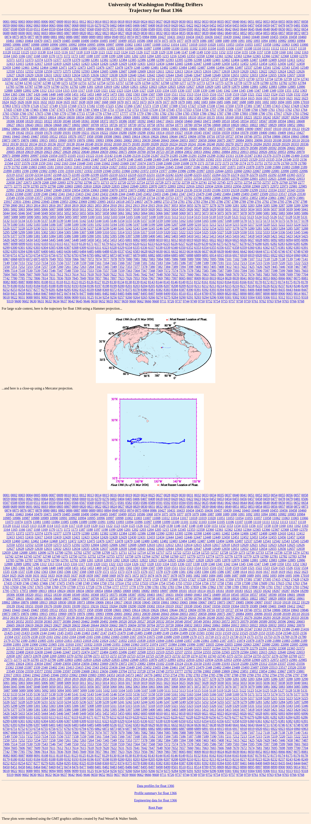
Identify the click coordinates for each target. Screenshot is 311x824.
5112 (175, 217)
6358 (235, 247)
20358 (38, 148)
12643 (160, 75)
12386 (141, 60)
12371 (10, 60)
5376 (6, 236)
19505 (44, 136)
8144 (159, 282)
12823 (153, 87)
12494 (220, 67)
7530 (29, 270)
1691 (258, 102)
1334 (165, 90)
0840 (213, 33)
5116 (205, 217)
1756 (205, 110)
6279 (250, 244)
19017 (118, 129)
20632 (76, 152)
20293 (267, 144)
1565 (60, 98)
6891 (205, 255)
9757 (232, 301)
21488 (148, 159)
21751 (259, 163)
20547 (188, 148)
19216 (94, 132)
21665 (115, 163)
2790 (250, 201)
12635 (85, 75)
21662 (106, 163)
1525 (281, 94)
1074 (157, 41)
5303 (52, 232)
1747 (52, 110)
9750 (201, 301)
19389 (253, 132)
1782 (163, 113)
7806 (37, 278)
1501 (121, 94)
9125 (90, 297)
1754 (162, 110)
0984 (145, 37)
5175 (281, 221)
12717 (160, 79)
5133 (14, 221)
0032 (197, 21)
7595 (251, 270)
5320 (166, 232)
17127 (44, 106)
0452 (212, 25)
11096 (138, 48)
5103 (114, 217)
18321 (38, 121)
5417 (243, 236)
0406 (136, 25)
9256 (113, 297)
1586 (220, 98)
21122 (90, 155)
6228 (189, 244)
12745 (28, 83)
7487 (304, 267)
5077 (236, 213)
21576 (26, 163)
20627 (57, 152)
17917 (278, 113)
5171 (251, 221)
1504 (144, 94)
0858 (289, 33)
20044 (174, 140)
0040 (235, 21)
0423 (197, 25)
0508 (14, 29)
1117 (72, 52)
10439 (227, 37)
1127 (146, 52)
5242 (128, 228)
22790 (52, 186)
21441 (52, 159)
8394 (220, 290)
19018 (127, 129)
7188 (197, 263)
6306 (60, 247)
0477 (274, 25)
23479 (200, 194)
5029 (212, 209)
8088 (29, 282)
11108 (248, 48)
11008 (156, 44)
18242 (267, 117)
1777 (115, 113)
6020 (197, 240)
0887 (77, 37)
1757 (213, 110)
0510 (29, 29)
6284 (289, 244)
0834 (174, 33)
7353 (128, 267)
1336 (181, 90)
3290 (304, 205)
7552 (83, 270)
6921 (266, 255)
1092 (249, 41)
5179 (6, 224)
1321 (104, 90)
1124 (124, 52)
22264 (216, 175)
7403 (205, 267)
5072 (197, 213)
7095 (213, 259)
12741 (304, 79)
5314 (121, 232)
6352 (189, 247)
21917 (79, 171)
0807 (67, 33)
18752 (141, 125)
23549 (10, 198)
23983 (92, 201)
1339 (204, 90)
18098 (173, 117)
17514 (119, 110)
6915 (220, 255)
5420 (266, 236)
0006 (44, 21)
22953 (228, 186)
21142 (108, 155)
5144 (98, 221)
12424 (95, 64)
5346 (304, 232)
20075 (221, 140)
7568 (151, 270)
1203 (142, 56)
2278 (26, 186)
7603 (304, 270)
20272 (239, 144)
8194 (83, 286)
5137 (44, 221)
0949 (115, 37)
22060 (238, 171)
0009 (60, 21)
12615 (197, 71)
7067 (83, 259)
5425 (304, 236)
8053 (266, 278)
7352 (121, 267)
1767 (30, 113)
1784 (178, 113)
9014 (297, 293)
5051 (60, 213)
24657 (139, 201)
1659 (89, 102)
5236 (83, 228)
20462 (85, 148)
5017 (128, 209)
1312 (43, 90)
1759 (237, 110)
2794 (273, 201)
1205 (158, 56)
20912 (235, 152)
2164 (72, 163)
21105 (72, 155)
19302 (150, 132)
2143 (17, 159)
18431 (169, 121)
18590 (272, 121)
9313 (289, 297)
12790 (55, 87)
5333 (266, 232)
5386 (67, 236)
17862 (211, 113)
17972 (24, 117)
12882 (263, 87)
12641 (141, 75)
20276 (248, 144)
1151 (214, 52)
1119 (87, 52)
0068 (75, 25)
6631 (167, 251)
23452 (147, 194)
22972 (274, 186)
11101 (184, 48)
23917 (8, 201)
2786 (219, 201)
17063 (7, 106)
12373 (29, 60)
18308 (20, 121)
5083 (281, 213)
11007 (147, 44)
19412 (291, 132)
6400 (44, 251)
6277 (235, 244)
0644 (243, 29)
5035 (258, 209)
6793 (75, 255)
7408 (220, 267)
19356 (216, 132)
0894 (107, 37)
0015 (105, 21)
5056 (90, 213)
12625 (291, 71)
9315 (297, 297)
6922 (274, 255)
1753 (135, 110)
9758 (239, 301)
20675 (123, 152)
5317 (144, 232)
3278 (212, 205)
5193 (105, 224)
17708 (71, 113)
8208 (174, 286)
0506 (304, 25)
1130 (169, 52)
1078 (188, 41)
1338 (196, 90)
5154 (121, 221)
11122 (16, 52)
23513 (273, 194)
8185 (44, 286)
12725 (205, 79)
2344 (122, 194)
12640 (132, 75)
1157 (260, 52)
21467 (95, 159)
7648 (159, 274)
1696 (296, 102)
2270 (70, 182)
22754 (248, 182)
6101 (29, 244)
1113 (33, 52)
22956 (237, 186)
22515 (151, 178)
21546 (287, 159)
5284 (281, 228)
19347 (207, 132)
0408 (151, 25)
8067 (289, 278)
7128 (274, 259)
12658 (300, 75)
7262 (75, 267)
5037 (274, 209)
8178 (304, 282)
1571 (105, 98)
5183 (37, 224)
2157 (17, 163)
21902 (43, 171)
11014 (174, 44)
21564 (9, 163)
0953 (122, 37)
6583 (136, 251)
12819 (108, 87)
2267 (19, 182)
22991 (10, 190)
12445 (179, 64)
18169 (229, 117)
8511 (190, 293)
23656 (104, 198)
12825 (172, 87)
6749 (304, 251)
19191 (66, 132)
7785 (21, 278)
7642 (144, 274)
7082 (144, 259)
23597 (66, 198)
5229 (29, 228)
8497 (151, 293)
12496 (229, 67)
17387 (257, 106)
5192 (98, 224)
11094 (129, 48)
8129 (105, 282)
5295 (6, 232)
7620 (105, 274)
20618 (20, 152)
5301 (37, 232)
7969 (159, 278)
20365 (48, 148)
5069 (182, 213)
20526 (132, 148)
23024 (20, 190)
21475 (112, 159)
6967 (6, 259)
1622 (297, 98)
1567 (75, 98)
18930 (62, 129)
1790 (261, 113)
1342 (227, 90)
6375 (274, 247)
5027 (197, 209)
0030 (182, 21)
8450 (6, 293)
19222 (104, 132)
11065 (295, 44)
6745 (274, 251)
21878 (250, 167)
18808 (216, 125)
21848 (179, 167)
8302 (75, 290)
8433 (274, 290)
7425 (251, 267)
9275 (167, 297)
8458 (21, 293)
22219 (141, 175)
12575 (66, 71)
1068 (149, 41)
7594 (243, 270)
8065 (274, 278)
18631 (20, 125)
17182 (91, 106)
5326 (212, 232)
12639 (123, 75)
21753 (268, 163)
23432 (104, 194)
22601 (254, 178)
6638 (213, 251)
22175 (66, 175)
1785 (186, 113)
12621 (253, 71)
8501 (174, 293)
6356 (220, 247)
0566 (75, 29)
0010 (67, 21)
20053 (183, 140)
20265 (220, 144)
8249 (304, 286)
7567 (144, 270)
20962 (291, 152)
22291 (263, 175)
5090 (29, 217)
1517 (220, 94)
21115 (81, 155)
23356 (300, 190)
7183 (159, 263)
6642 (243, 251)
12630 (38, 75)
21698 (185, 163)
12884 (282, 87)
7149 (6, 263)
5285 (289, 228)
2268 (45, 182)
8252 (6, 290)
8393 (213, 290)
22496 (123, 178)
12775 (219, 83)
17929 (287, 113)
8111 (52, 282)
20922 (254, 152)
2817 (60, 205)
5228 (21, 228)
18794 (197, 125)
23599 (76, 198)
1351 (288, 90)
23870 (291, 198)
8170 (258, 282)
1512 (182, 94)
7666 (220, 274)
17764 (107, 113)
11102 (193, 48)
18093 (155, 117)
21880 (276, 167)
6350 (182, 247)
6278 (243, 244)
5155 (128, 221)
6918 (243, 255)
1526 (289, 94)
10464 (29, 41)
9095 (60, 297)
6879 (136, 255)
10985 (7, 44)
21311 (230, 155)
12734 (269, 79)
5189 (75, 224)
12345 (182, 56)
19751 (257, 136)
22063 (247, 171)
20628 (66, 152)
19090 (249, 129)
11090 (92, 48)
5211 (205, 224)
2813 (29, 205)
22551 (188, 178)
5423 (289, 236)
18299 (304, 117)
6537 (121, 251)
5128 (288, 217)
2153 (261, 159)
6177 (97, 244)
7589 (228, 270)
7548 (67, 270)
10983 (291, 41)
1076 (172, 41)
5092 (45, 217)
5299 (21, 232)
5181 (21, 224)
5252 (205, 228)
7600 (289, 270)
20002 (127, 140)
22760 (283, 182)
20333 (295, 144)
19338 (188, 132)
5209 (190, 224)
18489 (216, 121)
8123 (75, 282)
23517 (282, 194)
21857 (188, 167)
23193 (226, 190)
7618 (90, 274)
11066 (304, 44)
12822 (143, 87)
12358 (200, 56)
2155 (296, 159)
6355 (212, 247)
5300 (29, 232)
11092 (111, 48)
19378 (244, 132)
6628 (144, 251)
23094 (151, 190)
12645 (179, 75)
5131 (304, 217)
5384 (52, 236)
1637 (74, 102)
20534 (169, 148)
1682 (196, 102)
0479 (289, 25)
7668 (228, 274)
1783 (171, 113)
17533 (144, 110)
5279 (243, 228)
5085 (297, 213)
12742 (9, 83)
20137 (61, 144)
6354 (205, 247)
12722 (177, 79)
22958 (246, 186)
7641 (136, 274)
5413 (212, 236)
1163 (305, 52)
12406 (244, 60)
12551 (20, 71)
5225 (304, 224)
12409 (272, 60)
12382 (104, 60)
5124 (258, 217)
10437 (218, 37)
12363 (238, 56)
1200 (119, 56)
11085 (64, 48)
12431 (141, 64)
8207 (167, 286)
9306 (266, 297)
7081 (136, 259)
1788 (227, 113)
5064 (144, 213)
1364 (6, 94)
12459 (7, 67)
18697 (85, 125)
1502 (128, 94)
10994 (82, 44)
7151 (21, 263)
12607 (123, 71)
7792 (29, 278)
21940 (107, 171)
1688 (242, 102)
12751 (82, 83)
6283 (281, 244)
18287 (285, 117)
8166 (243, 282)
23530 (301, 194)
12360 (210, 56)
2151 (218, 159)
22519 (160, 178)
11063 (285, 44)
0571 (113, 29)
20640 (85, 152)
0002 (14, 21)
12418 (48, 64)
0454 (228, 25)
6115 (60, 244)
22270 (225, 175)
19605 (126, 136)
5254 (213, 228)
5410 (190, 236)
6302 (29, 247)
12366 (266, 56)
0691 (29, 33)
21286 (183, 155)
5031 (228, 209)
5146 (113, 221)
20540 (179, 148)
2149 (165, 159)
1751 (111, 110)
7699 (289, 274)
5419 (258, 236)
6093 (281, 240)
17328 (201, 106)
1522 (258, 94)
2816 (52, 205)
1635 (66, 102)
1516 (212, 94)
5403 (174, 236)
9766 (293, 301)
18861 (300, 125)
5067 (167, 213)
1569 (90, 98)
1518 (228, 94)
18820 (235, 125)
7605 (14, 274)
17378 (239, 106)
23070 (113, 190)
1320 (97, 90)
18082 (145, 117)
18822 (254, 125)
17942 (304, 113)
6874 (121, 255)
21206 (127, 155)
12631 (48, 75)
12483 (173, 67)
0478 (281, 25)
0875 (15, 37)
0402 (113, 25)
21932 (88, 171)
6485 (90, 251)
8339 (90, 290)
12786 (19, 87)
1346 (250, 90)
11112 (275, 48)
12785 (10, 87)
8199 (113, 286)
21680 (168, 163)
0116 (90, 25)
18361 (85, 121)
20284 (257, 144)
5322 (182, 232)
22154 (38, 175)
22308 (281, 175)
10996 (100, 44)
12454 (263, 64)
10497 (113, 41)
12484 (183, 67)
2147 (103, 159)
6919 (251, 255)
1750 (103, 110)
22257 (207, 175)
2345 (139, 194)
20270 (229, 144)
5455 (121, 240)
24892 (157, 201)
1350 (280, 90)
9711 (163, 301)
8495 (144, 293)
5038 (281, 209)
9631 (40, 301)
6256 (212, 244)
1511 (174, 94)
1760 (254, 110)
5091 (37, 217)
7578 (190, 270)
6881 (144, 255)
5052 (67, 213)
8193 (75, 286)
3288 (289, 205)
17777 (124, 113)
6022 (212, 240)
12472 (72, 67)
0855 (266, 33)
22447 (66, 178)
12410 (282, 60)
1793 (296, 113)
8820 (228, 293)
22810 (87, 186)
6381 (281, 247)
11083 (46, 48)
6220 (136, 244)
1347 (257, 90)
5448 (75, 240)
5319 (159, 232)
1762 (288, 110)
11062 (276, 44)
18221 (248, 117)
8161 (205, 282)
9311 (274, 297)
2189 (303, 167)
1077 (180, 41)
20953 (282, 152)
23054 (76, 190)
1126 (139, 52)
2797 (296, 201)
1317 (81, 90)
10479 (57, 41)
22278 (244, 175)
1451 (75, 94)
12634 (76, 75)
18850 (282, 125)
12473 (81, 67)
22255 (197, 175)
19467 (35, 136)
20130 (14, 144)
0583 (136, 29)
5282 (266, 228)
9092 (44, 297)
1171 (59, 56)
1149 (199, 52)
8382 (159, 290)
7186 (182, 263)
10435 (199, 37)
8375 (128, 290)
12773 (200, 83)
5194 (113, 224)
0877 (31, 37)
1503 (136, 94)
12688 (23, 79)
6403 (60, 251)
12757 (120, 83)
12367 (275, 56)
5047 (29, 213)
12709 (106, 79)
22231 (150, 175)
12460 (16, 67)
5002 (14, 209)
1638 (82, 102)
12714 (141, 79)
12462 (35, 67)
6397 (37, 251)
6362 (266, 247)
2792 (265, 201)
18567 (263, 121)
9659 (125, 301)
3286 (274, 205)
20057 (193, 140)
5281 (259, 228)
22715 (105, 182)
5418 (251, 236)
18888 (34, 129)
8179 (6, 286)
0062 (29, 25)
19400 (263, 132)
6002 (136, 240)
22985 (302, 186)
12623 (272, 71)
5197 (136, 224)
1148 (192, 52)
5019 (144, 209)
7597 (266, 270)
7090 (197, 259)
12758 (129, 83)
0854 (259, 33)
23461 (174, 194)
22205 (104, 175)
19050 (155, 129)
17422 (285, 106)
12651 (235, 75)
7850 (90, 278)
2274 (194, 182)
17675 (39, 113)
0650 (281, 29)
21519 (227, 159)
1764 (304, 110)
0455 (235, 25)
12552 (29, 71)
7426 (259, 267)
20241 (192, 144)
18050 (89, 117)
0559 (52, 29)
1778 (132, 113)
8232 (274, 286)
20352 (20, 148)
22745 (221, 182)
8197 (98, 286)
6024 (228, 240)
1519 (235, 94)
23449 (130, 194)
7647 (151, 274)
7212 (235, 263)
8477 (83, 293)
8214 (220, 286)
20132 (24, 144)
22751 (238, 182)
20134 (33, 144)
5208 (182, 224)
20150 (98, 144)
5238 (98, 228)
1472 (105, 94)
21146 (118, 155)
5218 (258, 224)
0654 (304, 29)
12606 (113, 71)
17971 (14, 117)
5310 (105, 232)
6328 (113, 247)
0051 (251, 21)
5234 (67, 228)
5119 (220, 217)
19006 (99, 129)
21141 (99, 155)
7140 (297, 259)
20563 (216, 148)
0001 (6, 21)
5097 (75, 217)
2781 (181, 201)
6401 (52, 251)
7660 (189, 274)
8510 (182, 293)
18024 (61, 117)
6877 (128, 255)
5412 (205, 236)
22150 (29, 175)
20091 (249, 140)
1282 (116, 87)
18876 (24, 129)
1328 (150, 90)
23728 (141, 198)
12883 (273, 87)
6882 (151, 255)
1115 (57, 52)
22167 (48, 175)
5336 (281, 232)
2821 (90, 205)
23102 (160, 190)
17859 (194, 113)
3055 (189, 205)
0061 (21, 25)
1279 (46, 87)
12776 (228, 83)
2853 (98, 205)
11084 (55, 48)
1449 (60, 94)
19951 (52, 140)
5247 (167, 228)
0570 (105, 29)
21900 (34, 171)
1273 (241, 79)
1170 (51, 56)
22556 (216, 178)
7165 (113, 263)
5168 (228, 221)
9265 (144, 297)
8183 (29, 286)
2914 (144, 205)
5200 (159, 224)
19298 (141, 132)
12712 (132, 79)
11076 (28, 48)
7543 (44, 270)
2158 (34, 163)
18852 (291, 125)
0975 (138, 37)
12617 (216, 71)
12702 (78, 79)
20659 (104, 152)
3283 (251, 205)
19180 (57, 132)
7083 (151, 259)
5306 (75, 232)
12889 (18, 90)
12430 (132, 64)
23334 (272, 190)
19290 (132, 132)
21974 (154, 171)
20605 (10, 152)
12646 (188, 75)
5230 (37, 228)
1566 (67, 98)
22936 (218, 186)
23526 (292, 194)
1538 (29, 98)
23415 (79, 194)
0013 (90, 21)
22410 (29, 178)
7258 (52, 267)
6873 (113, 255)
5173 (266, 221)
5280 (251, 228)
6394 (21, 251)
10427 (162, 37)
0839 (205, 33)
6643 (251, 251)
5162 (182, 221)
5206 (167, 224)
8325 (83, 290)
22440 (48, 178)
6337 (151, 247)
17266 (128, 106)
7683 (266, 274)
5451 (98, 240)
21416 (304, 155)
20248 (211, 144)
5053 (75, 213)
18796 (207, 125)
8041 (243, 278)
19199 (76, 132)
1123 (117, 52)
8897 (258, 293)
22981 (293, 186)
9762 (262, 301)
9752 (209, 301)
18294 (295, 117)
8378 (136, 290)
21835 (132, 167)
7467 (297, 267)
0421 (182, 25)
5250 (190, 228)
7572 (167, 270)
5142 (83, 221)
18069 (126, 117)
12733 (259, 79)
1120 (94, 52)
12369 (294, 56)
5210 (197, 224)
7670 (235, 274)
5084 (289, 213)
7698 (281, 274)
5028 (205, 209)
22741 (203, 182)
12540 (257, 67)
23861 (272, 198)
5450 (90, 240)
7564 (136, 270)
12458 (300, 64)
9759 (247, 301)
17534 (153, 110)
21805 (42, 167)
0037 (228, 21)
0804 (52, 33)
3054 (182, 205)
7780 (14, 278)
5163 (190, 221)
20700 (141, 152)
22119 (10, 175)
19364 (235, 132)
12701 (68, 79)
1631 (36, 102)
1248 (136, 67)
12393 (169, 60)
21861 (205, 167)
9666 (148, 301)
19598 (108, 136)
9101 (83, 297)
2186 (196, 167)
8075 (297, 278)
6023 (220, 240)
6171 (90, 244)
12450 (226, 64)
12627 (10, 75)
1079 (195, 41)
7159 (83, 263)
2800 (14, 205)
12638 (113, 75)
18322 (48, 121)
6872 (105, 255)
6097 (6, 244)
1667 (97, 102)
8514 (197, 293)
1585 (213, 98)
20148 (89, 144)
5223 (289, 224)
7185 (174, 263)
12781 (274, 83)
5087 (6, 217)
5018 (136, 209)
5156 (136, 221)
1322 (112, 90)
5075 (220, 213)
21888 (295, 167)
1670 (120, 102)
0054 (274, 21)
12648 (207, 75)
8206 (159, 286)
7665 (212, 274)
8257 (29, 290)
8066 (281, 278)
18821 (244, 125)
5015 (113, 209)
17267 (137, 106)
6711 (266, 251)
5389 (83, 236)
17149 (53, 106)
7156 (60, 263)
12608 (132, 71)
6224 (159, 244)
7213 (243, 263)
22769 (293, 182)
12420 (66, 64)
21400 (295, 155)
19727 (229, 136)
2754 (173, 201)
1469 (98, 94)
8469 (52, 293)
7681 (258, 274)
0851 (236, 33)
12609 (141, 71)
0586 (144, 29)
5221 (274, 224)
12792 (74, 87)
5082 (274, 213)
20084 (240, 140)
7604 (6, 274)
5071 (190, 213)
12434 (160, 64)
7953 (136, 278)
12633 (66, 75)
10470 (38, 41)
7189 (205, 263)
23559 (29, 198)
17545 (170, 110)
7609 (37, 274)
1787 (220, 113)
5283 (274, 228)
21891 (17, 171)
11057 (258, 44)
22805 (78, 186)
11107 (239, 48)
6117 (67, 244)
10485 (66, 41)
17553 (187, 110)
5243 (136, 228)
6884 (167, 255)
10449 (265, 37)
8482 (105, 293)
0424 (205, 25)
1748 (78, 110)
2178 (293, 163)
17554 (197, 110)
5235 (75, 228)
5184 (44, 224)
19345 (197, 132)
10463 (19, 41)
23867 (281, 198)
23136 (188, 190)
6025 (235, 240)
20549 (197, 148)
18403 (151, 121)
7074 (98, 259)
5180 (14, 224)
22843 (125, 186)
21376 (267, 155)
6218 (120, 244)
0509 (21, 29)
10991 (63, 44)
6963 (304, 255)
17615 (280, 110)
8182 (21, 286)
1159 (274, 52)
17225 (109, 106)
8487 (136, 293)
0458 (258, 25)
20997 (34, 155)
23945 (45, 201)
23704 (122, 198)
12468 (53, 67)
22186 (85, 175)
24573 (129, 201)
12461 (25, 67)
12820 (125, 87)
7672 (243, 274)
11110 (257, 48)
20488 (95, 148)
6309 (83, 247)
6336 (144, 247)
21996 (191, 171)
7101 (228, 259)
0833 (167, 33)
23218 (235, 190)
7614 (75, 274)
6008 (151, 240)
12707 (87, 79)
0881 (54, 37)
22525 (169, 178)
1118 (79, 52)
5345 (297, 232)
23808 (216, 198)
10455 (274, 37)
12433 (151, 64)
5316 (136, 232)
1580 (174, 98)
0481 (297, 25)
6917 (236, 255)
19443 (16, 136)
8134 (121, 282)
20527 (141, 148)
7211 (228, 263)
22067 (257, 171)
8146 (174, 282)
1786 (203, 113)
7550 (75, 270)
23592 (48, 198)
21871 (231, 167)
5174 (274, 221)
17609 (263, 110)
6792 (67, 255)
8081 (304, 278)
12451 (235, 64)
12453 (254, 64)
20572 (226, 148)
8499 (167, 293)
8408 (259, 290)
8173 (274, 282)
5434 (29, 240)
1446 (44, 94)
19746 (248, 136)
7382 (159, 267)
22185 (76, 175)
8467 (44, 293)
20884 (226, 152)
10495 (103, 41)
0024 (144, 21)
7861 (105, 278)
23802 (207, 198)
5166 (213, 221)
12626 (300, 71)
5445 (52, 240)
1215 (165, 56)
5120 (227, 217)
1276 (137, 83)
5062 (128, 213)
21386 (286, 155)
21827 (113, 167)
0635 (205, 29)
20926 (263, 152)
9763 (270, 301)
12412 (300, 60)
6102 (37, 244)
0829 (136, 33)
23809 (225, 198)
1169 (44, 56)
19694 (192, 136)
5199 (151, 224)
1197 (97, 56)
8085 (14, 282)
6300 (14, 247)
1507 (151, 94)
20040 (155, 140)
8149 (182, 282)
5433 (21, 240)
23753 (169, 198)
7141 (304, 259)
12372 (20, 60)
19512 (53, 136)
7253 (29, 267)
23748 (160, 198)
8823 (235, 293)
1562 (37, 98)
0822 (98, 33)
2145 (60, 159)
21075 (62, 155)
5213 (220, 224)
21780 (302, 163)
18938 (71, 129)
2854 (105, 205)
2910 (113, 205)
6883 (159, 255)
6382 (289, 247)
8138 (128, 282)
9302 (236, 297)
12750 (73, 83)
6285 (296, 244)
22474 (85, 178)
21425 (8, 159)
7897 (113, 278)
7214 (251, 263)
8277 (37, 290)
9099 (75, 297)
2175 (250, 163)
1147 (184, 52)
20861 (216, 152)
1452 (83, 94)
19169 (38, 132)
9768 (300, 301)
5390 (90, 236)
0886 (69, 37)
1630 (28, 102)
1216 (173, 56)
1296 (35, 90)
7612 (59, 274)
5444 (44, 240)
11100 (175, 48)
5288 (304, 228)
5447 (67, 240)
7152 (29, 263)
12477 (109, 67)
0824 (113, 33)
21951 (116, 171)
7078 (113, 259)
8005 (182, 278)
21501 (200, 159)
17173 (81, 106)
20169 (117, 144)
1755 (179, 110)
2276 (275, 182)
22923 (200, 186)
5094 (60, 217)
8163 (220, 282)
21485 (138, 159)
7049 (52, 259)
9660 (132, 301)
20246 (201, 144)
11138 (41, 52)
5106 (136, 217)
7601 (297, 270)
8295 (67, 290)
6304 (44, 247)
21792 (15, 167)
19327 (179, 132)
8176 (297, 282)
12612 (169, 71)
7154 (44, 263)
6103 (44, 244)
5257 (228, 228)
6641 (236, 251)
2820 (83, 205)
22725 (150, 182)
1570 (98, 98)
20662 (113, 152)
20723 (160, 152)
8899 (274, 293)
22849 (134, 186)
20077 (230, 140)
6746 (281, 251)
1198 (104, 56)
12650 (226, 75)
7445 (274, 267)
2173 (225, 163)
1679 (181, 102)
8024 (220, 278)
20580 (254, 148)
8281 (52, 290)
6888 (190, 255)
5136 (37, 221)
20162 (108, 144)
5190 (83, 224)
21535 (270, 159)
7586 (213, 270)
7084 (159, 259)
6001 (128, 240)
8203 (136, 286)
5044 (6, 213)
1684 (212, 102)
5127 (281, 217)
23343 (291, 190)
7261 (67, 267)
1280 (82, 87)
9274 (159, 297)
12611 (160, 71)
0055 (281, 21)
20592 (272, 148)
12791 (64, 87)
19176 (48, 132)
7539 (37, 270)
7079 (121, 259)
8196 (90, 286)
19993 (99, 140)
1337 (188, 90)
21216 (136, 155)
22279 (253, 175)
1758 (220, 110)
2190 (25, 171)
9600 (17, 301)
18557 (254, 121)
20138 (70, 144)
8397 (236, 290)
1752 (128, 110)
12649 (216, 75)
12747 (37, 83)
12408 (263, 60)
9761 (254, 301)
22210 (113, 175)
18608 (300, 121)
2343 (95, 194)
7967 (151, 278)
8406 (251, 290)
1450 (67, 94)
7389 (174, 267)
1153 (229, 52)
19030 (137, 129)
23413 (70, 194)
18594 (282, 121)
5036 (266, 209)
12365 (256, 56)
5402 (167, 236)
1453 (90, 94)
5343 (289, 232)
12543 (285, 67)
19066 (193, 129)
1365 (14, 94)
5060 (113, 213)
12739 (287, 79)
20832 (188, 152)
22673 (27, 182)
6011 (167, 240)
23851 (244, 198)
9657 (117, 301)
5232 (52, 228)
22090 (285, 171)
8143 (151, 282)
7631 (121, 274)
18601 (291, 121)
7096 (220, 259)
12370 (303, 56)
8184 (37, 286)
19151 (29, 132)
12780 (264, 83)
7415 (236, 267)
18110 (192, 117)
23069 (104, 190)
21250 (146, 155)
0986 (153, 37)
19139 (10, 132)
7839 (67, 278)
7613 (67, 274)
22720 (122, 182)
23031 (29, 190)
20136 (52, 144)
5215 (235, 224)
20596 (282, 148)
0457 (251, 25)
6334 (128, 247)
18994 (90, 129)
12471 (63, 67)
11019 (202, 44)
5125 (266, 217)
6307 (67, 247)
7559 (121, 270)
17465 (34, 110)
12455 (272, 64)
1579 (167, 98)
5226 (6, 228)
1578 (159, 98)
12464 (44, 67)
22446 (57, 178)
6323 (105, 247)
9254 (105, 297)
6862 (98, 255)
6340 (174, 247)
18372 (104, 121)
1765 (6, 113)
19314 (160, 132)
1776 (98, 113)
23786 (197, 198)
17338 (211, 106)
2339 (37, 194)
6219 (128, 244)
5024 (174, 209)
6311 (98, 247)
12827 (190, 87)
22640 (282, 178)
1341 (219, 90)
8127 (98, 282)
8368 (98, 290)
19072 (211, 129)
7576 (182, 270)
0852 (243, 33)
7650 (166, 274)
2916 (159, 205)
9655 (109, 301)
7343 (98, 267)
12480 (145, 67)
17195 (100, 106)
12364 (247, 56)
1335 (173, 90)
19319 (169, 132)
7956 (144, 278)
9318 (304, 297)
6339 (166, 247)
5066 (159, 213)
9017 (304, 293)
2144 (43, 159)
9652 (102, 301)
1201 (127, 56)
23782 (188, 198)
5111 (167, 217)
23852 (253, 198)
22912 (181, 186)
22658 (10, 182)
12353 (191, 56)
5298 (14, 232)
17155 (63, 106)
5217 (251, 224)
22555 (207, 178)
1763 (296, 110)
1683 (204, 102)
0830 (144, 33)
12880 (245, 87)
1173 (74, 56)
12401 (216, 60)
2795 (281, 201)
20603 (300, 148)
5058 (105, 213)
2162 (57, 163)
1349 (273, 90)
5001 (6, 209)
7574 (174, 270)
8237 (281, 286)
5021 (159, 209)
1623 (304, 98)
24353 (111, 201)
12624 (281, 71)
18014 (52, 117)
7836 (60, 278)
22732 (176, 182)
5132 (6, 221)
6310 (90, 247)
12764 (146, 83)
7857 (98, 278)
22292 (272, 175)
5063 (136, 213)
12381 (95, 60)
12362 (228, 56)
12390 (160, 60)
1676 (158, 102)
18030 (70, 117)
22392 (10, 178)
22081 (275, 171)
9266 (151, 297)
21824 (104, 167)
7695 (274, 274)
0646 (258, 29)
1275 (64, 83)
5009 (67, 209)
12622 (263, 71)
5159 (159, 221)
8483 (113, 293)
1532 (297, 94)
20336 (304, 144)
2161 (49, 163)
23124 (179, 190)
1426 (37, 94)
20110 (296, 140)
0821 (90, 33)
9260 (128, 297)
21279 (164, 155)
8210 (190, 286)
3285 (266, 205)
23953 (64, 201)
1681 (189, 102)
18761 (160, 125)
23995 (101, 201)
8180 (14, 286)
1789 (235, 113)
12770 (191, 83)
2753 (166, 201)
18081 (136, 117)
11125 (25, 52)
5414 (220, 236)
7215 (258, 263)
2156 (303, 159)
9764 (277, 301)
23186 (216, 190)
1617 (266, 98)
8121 (67, 282)
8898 (266, 293)
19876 (24, 140)
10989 (44, 44)
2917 (166, 205)
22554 (197, 178)
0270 (98, 25)
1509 (159, 94)
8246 (297, 286)
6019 (189, 240)
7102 (236, 259)
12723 (186, 79)
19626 (155, 136)
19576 (72, 136)
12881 (254, 87)
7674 (251, 274)
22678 (37, 182)
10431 (171, 37)
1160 (282, 52)
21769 (285, 163)
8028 (228, 278)
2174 (242, 163)
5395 (113, 236)
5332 (258, 232)
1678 (173, 102)
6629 (151, 251)
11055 (248, 44)
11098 (157, 48)
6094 (289, 240)
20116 (305, 140)
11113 (284, 48)
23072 (123, 190)
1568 (83, 98)
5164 (197, 221)
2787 (227, 201)
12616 (207, 71)
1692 (265, 102)
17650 (14, 113)
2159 (42, 163)
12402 (226, 60)
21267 (155, 155)
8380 (144, 290)
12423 (85, 64)
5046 (21, 213)
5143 (90, 221)
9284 (174, 297)
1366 (21, 94)
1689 (250, 102)
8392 (205, 290)
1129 (162, 52)
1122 (109, 52)
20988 (15, 155)
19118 (286, 129)
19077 (230, 129)
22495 (113, 178)
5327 (220, 232)
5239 (105, 228)
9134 (98, 297)
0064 (44, 25)
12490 (211, 67)
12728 (224, 79)
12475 (91, 67)
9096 (67, 297)
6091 (266, 240)
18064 (108, 117)
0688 (6, 33)
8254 (21, 290)
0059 (6, 25)
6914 (213, 255)
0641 (220, 29)
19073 (221, 129)
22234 (160, 175)
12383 (113, 60)
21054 (53, 155)
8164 (228, 282)
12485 (192, 67)
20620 (38, 152)
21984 (172, 171)
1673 (143, 102)
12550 (10, 71)
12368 (284, 56)
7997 (174, 278)
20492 (104, 148)
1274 (296, 79)
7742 (6, 278)
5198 (144, 224)
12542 (276, 67)
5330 (243, 232)
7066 (75, 259)
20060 (211, 140)
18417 (160, 121)
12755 (110, 83)
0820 (83, 33)
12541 (267, 67)
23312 (263, 190)
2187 (223, 167)
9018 (6, 297)
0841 (220, 33)
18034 (80, 117)
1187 (82, 56)
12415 (20, 64)
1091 (241, 41)
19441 (7, 136)
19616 (145, 136)
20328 (276, 144)
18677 (66, 125)
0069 (83, 25)
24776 (148, 201)
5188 (67, 224)
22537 (179, 178)
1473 (113, 94)
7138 (281, 259)
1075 (165, 41)
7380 (151, 267)
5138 (52, 221)
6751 (14, 255)
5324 (197, 232)
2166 (97, 163)
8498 (159, 293)
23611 (95, 198)
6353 (197, 247)
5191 (90, 224)
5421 (274, 236)
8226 (266, 286)
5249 (182, 228)
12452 (244, 64)
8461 (29, 293)
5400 (151, 236)
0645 (251, 29)
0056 (289, 21)
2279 (43, 186)
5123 (250, 217)
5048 (37, 213)
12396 (188, 60)
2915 (151, 205)
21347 (248, 155)
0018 (121, 21)
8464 (37, 293)
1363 (303, 90)
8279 (44, 290)
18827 (263, 125)
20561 (207, 148)
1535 (6, 98)
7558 (113, 270)
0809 (75, 33)
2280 (60, 186)
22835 (115, 186)
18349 (76, 121)
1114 (50, 52)
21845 (169, 167)
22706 (88, 182)
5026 (189, 209)
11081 (37, 48)
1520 (243, 94)
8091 (37, 282)
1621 (289, 98)
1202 (135, 56)
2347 (182, 194)
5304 (60, 232)
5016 (121, 209)
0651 (289, 29)
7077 (105, 259)
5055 (83, 213)
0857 (281, 33)
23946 (55, 201)
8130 (113, 282)
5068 (174, 213)
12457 (291, 64)
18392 (141, 121)
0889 (92, 37)
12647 (197, 75)
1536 (14, 98)
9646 (86, 301)
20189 (145, 144)
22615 (263, 178)
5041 (304, 209)
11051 (221, 44)
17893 (244, 113)
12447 (197, 64)
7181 (144, 263)
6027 (251, 240)
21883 (286, 167)
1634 (59, 102)
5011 (83, 209)
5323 (189, 232)
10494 (94, 41)
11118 (302, 48)
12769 (174, 83)
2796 (288, 201)
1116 (64, 52)
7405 (213, 267)
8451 (14, 293)
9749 (193, 301)
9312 (281, 297)
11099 (166, 48)
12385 (132, 60)
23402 (53, 194)
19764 (267, 136)
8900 (281, 293)
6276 (227, 244)
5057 (98, 213)
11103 (203, 48)
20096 (258, 140)
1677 (166, 102)
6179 (105, 244)
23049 (57, 190)
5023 (166, 209)
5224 (297, 224)
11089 (83, 48)
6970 (21, 259)
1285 (217, 87)
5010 (75, 209)
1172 (67, 56)
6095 (297, 240)
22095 (294, 171)
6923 (281, 255)
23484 (226, 194)
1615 (251, 98)
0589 (151, 29)
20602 (291, 148)
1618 (274, 98)
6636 (197, 251)
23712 (132, 198)
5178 (304, 221)
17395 (267, 106)
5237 (90, 228)
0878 (38, 37)
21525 (244, 159)
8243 (289, 286)
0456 (243, 25)
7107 (251, 259)
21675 (151, 163)
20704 (151, 152)
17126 (35, 106)
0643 (235, 29)
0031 (189, 21)
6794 (83, 255)
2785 (212, 201)
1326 (135, 90)
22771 (8, 186)
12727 (214, 79)
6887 (182, 255)
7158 (75, 263)
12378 (66, 60)
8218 (251, 286)
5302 (44, 232)
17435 (8, 110)
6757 (60, 255)
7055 (60, 259)
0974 (130, 37)
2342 (88, 194)
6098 (14, 244)
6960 (297, 255)
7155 (52, 263)
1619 (281, 98)
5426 (6, 240)
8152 (197, 282)
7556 (98, 270)
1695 (288, 102)
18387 (132, 121)
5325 (205, 232)
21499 (183, 159)
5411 (197, 236)
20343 (10, 148)
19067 (202, 129)
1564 (52, 98)
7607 (29, 274)
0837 (197, 33)
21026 (44, 155)
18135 (210, 117)
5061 (121, 213)
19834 (285, 136)
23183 (207, 190)
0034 (212, 21)
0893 (100, 37)
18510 (226, 121)
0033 (205, 21)
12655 (272, 75)
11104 (211, 48)
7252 (21, 267)
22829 (106, 186)
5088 (14, 217)
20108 (277, 140)
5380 (29, 236)
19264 (113, 132)
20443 (76, 148)
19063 (174, 129)
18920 (52, 129)
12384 (123, 60)
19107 (268, 129)
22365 (291, 175)
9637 (63, 301)
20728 (169, 152)
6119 (75, 244)
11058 (267, 44)
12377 (57, 60)
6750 (6, 255)
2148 (130, 159)
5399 (144, 236)
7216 (266, 263)
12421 (76, 64)
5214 (228, 224)
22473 (76, 178)
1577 (151, 98)
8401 (243, 290)
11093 (120, 48)
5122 (243, 217)
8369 (105, 290)
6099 (21, 244)
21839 (150, 167)
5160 (167, 221)
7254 (37, 267)
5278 (236, 228)
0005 (37, 21)
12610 (151, 71)
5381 (37, 236)
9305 (259, 297)
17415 (276, 106)
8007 (190, 278)
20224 (173, 144)
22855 (143, 186)
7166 (121, 263)
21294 (202, 155)
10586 (141, 41)
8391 (197, 290)
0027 (159, 21)
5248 (174, 228)
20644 (95, 152)
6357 (228, 247)
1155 (244, 52)
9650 (94, 301)
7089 (190, 259)
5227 (14, 228)
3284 (258, 205)
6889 (197, 255)
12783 (292, 83)
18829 (272, 125)
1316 (74, 90)
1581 (182, 98)
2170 (193, 163)
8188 (52, 286)
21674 (141, 163)
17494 (95, 110)
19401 (272, 132)
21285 (174, 155)
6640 (228, 251)
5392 (105, 236)
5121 (235, 217)
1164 (6, 56)
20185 (136, 144)
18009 (33, 117)
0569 (98, 29)
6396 (29, 251)
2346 (165, 194)
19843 (295, 136)
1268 (14, 79)
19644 (173, 136)
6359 (243, 247)
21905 (52, 171)
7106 (243, 259)
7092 (205, 259)
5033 (243, 209)
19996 (109, 140)
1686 (227, 102)
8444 (297, 290)
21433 (25, 159)
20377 (57, 148)
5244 (144, 228)
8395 (228, 290)
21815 (77, 167)
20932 (272, 152)
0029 (174, 21)
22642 (291, 178)
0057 (297, 21)
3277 (205, 205)
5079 (251, 213)
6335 (136, 247)
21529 (253, 159)
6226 (174, 244)
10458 (293, 37)
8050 (251, 278)
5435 (37, 240)
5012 (90, 209)
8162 (212, 282)
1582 (190, 98)
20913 (244, 152)
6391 (304, 247)
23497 (254, 194)
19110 (277, 129)
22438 (38, 178)
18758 (151, 125)
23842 (235, 198)
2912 (128, 205)
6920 (259, 255)
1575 (136, 98)
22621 (272, 178)
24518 (120, 201)
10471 (47, 41)
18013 (42, 117)
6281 (266, 244)
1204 (150, 56)
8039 (236, 278)
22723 (131, 182)
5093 (52, 217)
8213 (212, 286)
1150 (207, 52)
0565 (67, 29)
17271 (147, 106)
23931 (17, 201)
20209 (155, 144)
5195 (121, 224)
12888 (8, 90)
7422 (243, 267)
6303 (37, 247)
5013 (98, 209)
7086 (174, 259)
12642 (151, 75)
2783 (196, 201)
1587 (228, 98)
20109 (286, 140)
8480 (90, 293)
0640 (212, 29)
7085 (167, 259)
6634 (190, 251)
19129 (305, 129)
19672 (183, 136)
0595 (189, 29)
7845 (75, 278)
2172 (218, 163)
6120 (82, 244)
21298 (211, 155)
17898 (253, 113)
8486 (128, 293)
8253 (14, 290)
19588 (98, 136)
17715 (81, 113)
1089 (226, 41)
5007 (52, 209)
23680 (113, 198)
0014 (98, 21)
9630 (33, 301)
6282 (273, 244)
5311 (113, 232)
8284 (60, 290)
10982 (282, 41)
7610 (44, 274)
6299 (6, 247)
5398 (136, 236)
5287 (297, 228)
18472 (207, 121)
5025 (182, 209)
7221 (289, 263)
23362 (10, 194)
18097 (164, 117)
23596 (57, 198)
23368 (19, 194)
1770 (63, 113)
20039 (146, 140)
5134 (21, 221)
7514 (14, 270)
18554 (244, 121)
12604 (95, 71)
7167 (128, 263)
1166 (21, 56)
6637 (205, 251)
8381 (151, 290)
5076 (228, 213)
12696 (42, 79)
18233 (257, 117)
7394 (182, 267)
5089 (22, 217)
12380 (85, 60)
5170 (243, 221)
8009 (197, 278)
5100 (91, 217)
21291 (192, 155)
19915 (43, 140)
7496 (6, 270)
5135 (29, 221)
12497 (239, 67)
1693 (273, 102)
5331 (251, 232)
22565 (226, 178)
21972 (144, 171)
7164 (105, 263)
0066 (60, 25)
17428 (295, 106)
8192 (67, 286)
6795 (90, 255)
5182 (29, 224)
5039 (289, 209)
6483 (75, 251)
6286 (304, 244)
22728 (159, 182)
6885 (174, 255)
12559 (48, 71)
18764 (169, 125)
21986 (182, 171)
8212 (205, 286)
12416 (29, 64)
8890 (243, 293)
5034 (251, 209)
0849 (228, 33)
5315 (128, 232)
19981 (90, 140)
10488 (75, 41)
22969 (256, 186)
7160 (90, 263)
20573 (235, 148)
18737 (123, 125)
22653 (300, 178)
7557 (105, 270)
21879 (259, 167)
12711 (123, 79)
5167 (220, 221)
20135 (42, 144)
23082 (141, 190)
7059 (67, 259)
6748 (297, 251)
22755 (257, 182)
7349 (113, 267)
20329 (285, 144)
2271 (96, 182)
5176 (289, 221)
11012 (165, 44)
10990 (54, 44)
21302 (220, 155)
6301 (21, 247)
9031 (21, 297)
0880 (46, 37)
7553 (90, 270)
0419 (166, 25)
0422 (189, 25)
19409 (281, 132)
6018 (182, 240)
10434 (190, 37)
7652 (174, 274)
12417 (38, 64)
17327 (192, 106)
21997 (200, 171)
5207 (174, 224)
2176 (276, 163)
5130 (296, 217)
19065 (183, 129)
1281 (90, 87)
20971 (6, 155)
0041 (243, 21)
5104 (121, 217)
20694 (132, 152)
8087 (21, 282)
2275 (230, 182)
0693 (44, 33)
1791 (269, 113)
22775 (18, 186)
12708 (96, 79)
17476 (70, 110)
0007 (52, 21)
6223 (151, 244)
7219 (274, 263)
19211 (85, 132)
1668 (105, 102)
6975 (37, 259)
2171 (201, 163)
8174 (281, 282)
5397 (128, 236)
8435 (281, 290)
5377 (14, 236)
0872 (297, 33)
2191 (61, 171)
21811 (68, 167)
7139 (289, 259)
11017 (184, 44)
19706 (201, 136)
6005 (144, 240)
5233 (60, 228)
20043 (165, 140)
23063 (95, 190)
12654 (263, 75)
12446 (188, 64)
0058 (304, 21)
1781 (155, 113)
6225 (166, 244)
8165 (235, 282)
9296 (213, 297)
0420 (174, 25)
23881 (300, 198)
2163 (65, 163)
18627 (10, 125)
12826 (181, 87)
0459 (266, 25)
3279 (220, 205)
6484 (83, 251)
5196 (128, 224)
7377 (136, 267)
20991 (25, 155)
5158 (151, 221)
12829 (209, 87)
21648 (81, 163)
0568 (90, 29)
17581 (229, 110)
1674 (151, 102)
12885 (291, 87)
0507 (6, 29)
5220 (266, 224)
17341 (220, 106)
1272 (168, 79)
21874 (241, 167)
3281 (235, 205)
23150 (197, 190)
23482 (217, 194)
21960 (126, 171)
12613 (179, 71)
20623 (48, 152)
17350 (229, 106)
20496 (113, 148)
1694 (281, 102)
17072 (16, 106)
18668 (57, 125)
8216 (235, 286)
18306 (10, 121)
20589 (263, 148)
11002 (128, 44)
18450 (179, 121)
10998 (119, 44)
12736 (278, 79)
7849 (83, 278)
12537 (248, 67)
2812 (21, 205)
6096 (304, 240)
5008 (60, 209)
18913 (43, 129)
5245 (151, 228)
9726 (170, 301)
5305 (67, 232)
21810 (59, 167)
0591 (159, 29)
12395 (179, 60)
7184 (167, 263)
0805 (60, 33)
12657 (291, 75)
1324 (127, 90)
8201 (128, 286)
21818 (87, 167)
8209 (182, 286)
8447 (304, 290)
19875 (15, 140)
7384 (167, 267)
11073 (9, 48)
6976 (44, 259)
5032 (235, 209)
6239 (205, 244)
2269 (53, 182)
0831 (151, 33)
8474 (67, 293)
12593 (85, 71)
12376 (48, 60)
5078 (243, 213)
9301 (228, 297)
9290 (182, 297)
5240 (113, 228)
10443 (246, 37)
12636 (95, 75)
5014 (105, 209)
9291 (190, 297)
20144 (80, 144)
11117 (293, 48)
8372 (113, 290)
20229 (183, 144)
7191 (220, 263)
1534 (304, 94)
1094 (264, 41)
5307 (83, 232)
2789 (242, 201)
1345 (242, 90)
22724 (140, 182)
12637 (104, 75)
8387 (182, 290)
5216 (243, 224)
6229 (197, 244)
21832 (122, 167)
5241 (121, 228)
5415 (228, 236)
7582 (197, 270)
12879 (235, 87)
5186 (52, 224)
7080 (128, 259)
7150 (14, 263)
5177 (297, 221)
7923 (121, 278)
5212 (212, 224)
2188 (268, 167)
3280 (228, 205)
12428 (113, 64)
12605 (104, 71)
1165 (14, 56)
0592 (166, 29)
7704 (304, 274)
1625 (13, 102)
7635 (128, 274)
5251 (197, 228)
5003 (21, 209)
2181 (50, 167)
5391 (98, 236)
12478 (119, 67)
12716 (150, 79)
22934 (209, 186)
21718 (209, 163)
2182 (95, 167)
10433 (180, 37)
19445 (25, 136)
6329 (121, 247)
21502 (210, 159)
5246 (159, 228)
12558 (38, 71)
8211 (197, 286)
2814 (37, 205)
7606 (21, 274)
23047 (48, 190)
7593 (236, 270)
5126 (273, 217)
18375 (113, 121)
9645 (79, 301)
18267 (276, 117)
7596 (259, 270)
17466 (44, 110)
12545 (295, 67)
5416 (235, 236)
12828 (200, 87)
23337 (282, 190)
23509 (264, 194)
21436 (35, 159)
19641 (164, 136)
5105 (129, 217)
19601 (117, 136)
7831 (52, 278)
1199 (112, 56)
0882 (61, 37)
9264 (136, 297)
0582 (128, 29)
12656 (282, 75)
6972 (29, 259)
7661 (197, 274)
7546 (52, 270)
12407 (254, 60)
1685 (219, 102)
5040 (297, 209)
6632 (174, 251)
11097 (147, 48)
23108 (169, 190)
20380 (66, 148)
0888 (84, 37)
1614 (243, 98)
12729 (233, 79)
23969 (83, 201)
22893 (172, 186)
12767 (155, 83)
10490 (85, 41)
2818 (67, 205)
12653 (254, 75)
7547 (60, 270)
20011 (137, 140)
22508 (141, 178)
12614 (188, 71)
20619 (29, 152)
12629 (29, 75)
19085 (240, 129)
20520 (123, 148)
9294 (205, 297)
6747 (289, 251)
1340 (211, 90)
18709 (95, 125)
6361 (258, 247)
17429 (304, 106)
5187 (60, 224)
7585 (205, 270)
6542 (128, 251)
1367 (29, 94)
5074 (213, 213)
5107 (144, 217)
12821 (134, 87)
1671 (128, 102)
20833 (197, 152)
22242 (169, 175)
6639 (220, 251)
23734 (150, 198)
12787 (29, 87)
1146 (177, 52)
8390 (190, 290)
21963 (135, 171)
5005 (37, 209)
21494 (174, 159)
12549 (304, 67)
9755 (224, 301)
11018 (193, 44)
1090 (233, 41)
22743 (212, 182)
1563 (44, 98)
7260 (60, 267)
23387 (28, 194)
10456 (283, 37)
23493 (245, 194)
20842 (207, 152)
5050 (52, 213)
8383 (167, 290)
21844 (160, 167)
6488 (105, 251)
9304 (251, 297)
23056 (85, 190)
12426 (104, 64)
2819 (75, 205)
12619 (235, 71)
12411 (291, 60)
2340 (44, 194)
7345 (105, 267)
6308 (75, 247)
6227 (182, 244)
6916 (228, 255)
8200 (121, 286)
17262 (119, 106)
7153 (37, 263)
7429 (266, 267)
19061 (165, 129)
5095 (68, 217)
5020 (151, 209)
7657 (182, 274)
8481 (98, 293)
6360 (251, 247)
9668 (155, 301)
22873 (162, 186)
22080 (266, 171)
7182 (151, 263)
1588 (236, 98)
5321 (174, 232)
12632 (57, 75)
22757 (266, 182)
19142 (20, 132)
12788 (38, 87)
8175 (289, 282)
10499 (122, 41)
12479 (128, 67)
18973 (81, 129)
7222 (297, 263)
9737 (178, 301)
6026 (243, 240)
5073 (205, 213)
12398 (197, 60)
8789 (205, 293)
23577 (38, 198)
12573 (57, 71)
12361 (219, 56)
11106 (230, 48)
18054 (98, 117)
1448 (52, 94)
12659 (6, 79)
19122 (295, 129)
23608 (85, 198)
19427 (300, 132)
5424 (297, 236)
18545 (235, 121)
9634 (56, 301)
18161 (220, 117)
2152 (235, 159)
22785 (35, 186)
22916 (190, 186)
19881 (34, 140)
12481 (155, 67)
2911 (121, 205)
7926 (128, 278)
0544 (44, 29)
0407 (144, 25)
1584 (205, 98)
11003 (138, 44)
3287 (281, 205)
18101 (183, 117)
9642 (71, 301)
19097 (258, 129)
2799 (6, 205)
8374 (121, 290)
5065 (151, 213)
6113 (52, 244)
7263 (83, 267)
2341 (61, 194)
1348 (265, 90)
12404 (235, 60)
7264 (90, 267)
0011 (75, 21)
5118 (212, 217)
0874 (8, 37)
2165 (89, 163)
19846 (304, 136)
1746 (26, 110)
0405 (128, 25)
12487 (201, 67)
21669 (124, 163)
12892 (27, 90)
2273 (168, 182)
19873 (6, 140)
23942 (36, 201)
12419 (57, 64)
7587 (220, 270)
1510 (167, 94)
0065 (52, 25)
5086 (304, 213)
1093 (256, 41)
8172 (266, 282)
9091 (37, 297)
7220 (281, 263)
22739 (186, 182)
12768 (165, 83)
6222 (143, 244)
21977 (163, 171)
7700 (297, 274)
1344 (234, 90)
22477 (95, 178)
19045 (146, 129)
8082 (6, 282)
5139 (60, 221)
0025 (151, 21)
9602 (25, 301)
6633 (182, 251)
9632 (48, 301)
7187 (190, 263)
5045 (14, 213)
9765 (285, 301)
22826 (97, 186)
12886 (301, 87)
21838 (141, 167)
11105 (221, 48)
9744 (186, 301)
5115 (197, 217)
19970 (71, 140)
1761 (271, 110)
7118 (266, 259)
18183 (238, 117)
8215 (228, 286)
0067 (67, 25)
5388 (75, 236)
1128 (154, 52)
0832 (159, 33)
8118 (59, 282)
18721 (104, 125)
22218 (132, 175)
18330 (57, 121)
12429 (123, 64)
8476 (75, 293)
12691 (32, 79)
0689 (14, 33)
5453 (113, 240)
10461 (10, 41)
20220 (164, 144)
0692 (37, 33)
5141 (75, 221)
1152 (222, 52)
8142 (144, 282)
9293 (197, 297)
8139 (136, 282)
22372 (300, 175)
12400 (207, 60)
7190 (213, 263)
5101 (98, 217)
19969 (62, 140)
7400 (197, 267)
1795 (6, 117)
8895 (251, 293)
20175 (126, 144)
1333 (158, 90)
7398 (190, 267)
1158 (267, 52)
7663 (205, 274)
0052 (258, 21)
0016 (113, 21)
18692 (76, 125)
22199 (94, 175)
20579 (244, 148)
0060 (14, 25)
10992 (72, 44)
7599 (281, 270)
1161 (290, 52)
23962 (73, 201)
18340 (66, 121)
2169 (176, 163)
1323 (119, 90)
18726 (113, 125)
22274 (235, 175)
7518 (21, 270)
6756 (52, 255)
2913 (136, 205)
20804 (179, 152)
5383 (44, 236)
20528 (151, 148)
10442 (237, 37)
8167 (251, 282)
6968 (14, 259)
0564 (59, 29)
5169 (236, 221)
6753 (29, 255)
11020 (211, 44)
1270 (50, 79)
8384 (174, 290)
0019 (128, 21)
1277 (182, 83)
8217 (243, 286)
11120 (7, 52)
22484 (104, 178)
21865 (214, 167)
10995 (91, 44)
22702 (78, 182)
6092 (274, 240)
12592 (76, 71)
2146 (77, 159)
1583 (197, 98)
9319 (10, 301)
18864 (15, 129)
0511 (37, 29)
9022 (14, 297)
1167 (29, 56)
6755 (44, 255)
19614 (136, 136)
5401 (159, 236)
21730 (234, 163)
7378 (144, 267)
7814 (44, 278)
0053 (266, 21)
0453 (220, 25)
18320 (29, 121)
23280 (244, 190)
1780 (148, 113)
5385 (60, 236)
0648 (266, 29)
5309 (98, 232)
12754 (101, 83)
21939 (98, 171)
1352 (296, 90)
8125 (82, 282)
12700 (59, 79)
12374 (38, 60)
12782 (283, 83)
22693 (61, 182)
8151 (189, 282)
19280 (122, 132)
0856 (274, 33)
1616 (259, 98)
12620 (244, 71)
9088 (29, 297)
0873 (304, 33)
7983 (167, 278)
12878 (226, 87)
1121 (101, 52)
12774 (210, 83)
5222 (281, 224)
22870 (153, 186)
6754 (37, 255)
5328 (228, 232)
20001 (118, 140)
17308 (173, 106)
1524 (274, 94)
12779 (247, 83)
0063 (37, 25)
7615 (82, 274)
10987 (25, 44)
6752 (21, 255)
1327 (142, 90)
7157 (67, 263)
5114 (190, 217)
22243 (179, 175)
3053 (174, 205)
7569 (159, 270)
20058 (202, 140)
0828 (128, 33)
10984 (301, 41)
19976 (81, 140)
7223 (304, 263)
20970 (300, 152)
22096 (303, 171)
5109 (159, 217)
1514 (197, 94)
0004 (29, 21)
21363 (258, 155)
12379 (76, 60)
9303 (243, 297)
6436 (67, 251)
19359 (225, 132)
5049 (44, 213)
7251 (14, 267)
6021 (205, 240)
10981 (273, 41)
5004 (29, 209)
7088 (182, 259)
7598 (274, 270)
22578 (235, 178)
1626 (20, 102)
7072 (90, 259)
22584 (244, 178)
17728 (90, 113)
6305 (52, 247)
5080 (259, 213)
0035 (220, 21)
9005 (289, 293)
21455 (69, 159)
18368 (95, 121)
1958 (90, 136)
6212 (113, 244)
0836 (190, 33)
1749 (86, 110)
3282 (243, 205)
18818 (226, 125)
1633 (51, 102)
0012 (82, 21)
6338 (159, 247)
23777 (179, 198)
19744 (239, 136)
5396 (121, 236)
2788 (235, 201)
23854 (263, 198)
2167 (133, 163)
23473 (191, 194)
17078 (25, 106)
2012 (6, 144)
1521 (251, 94)
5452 (105, 240)
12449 (216, 64)
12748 (47, 83)
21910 (69, 171)
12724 (196, 79)
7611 (52, 274)
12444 (169, 64)
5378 (21, 236)
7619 (98, 274)
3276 (197, 205)
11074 (18, 48)
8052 (259, 278)
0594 (182, 29)
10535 (132, 41)
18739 (132, 125)
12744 (18, 83)
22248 (188, 175)
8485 (121, 293)
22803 (69, 186)
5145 (105, 221)
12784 (302, 83)
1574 (128, 98)
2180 (24, 167)
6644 (259, 251)
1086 (203, 41)
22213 (122, 175)
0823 (105, 33)
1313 (51, 90)
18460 (188, 121)
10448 (255, 37)
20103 (268, 140)
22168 (57, 175)
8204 (144, 286)
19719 (220, 136)
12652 (244, 75)
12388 (151, 60)
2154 (278, 159)
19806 (276, 136)
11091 (101, 48)
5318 (151, 232)
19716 (211, 136)
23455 (157, 194)
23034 (38, 190)
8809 (220, 293)
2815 (44, 205)
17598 (246, 110)
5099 (83, 217)
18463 (197, 121)
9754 (216, 301)
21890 (7, 171)
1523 (266, 94)
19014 (109, 129)
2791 (258, 201)
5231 (44, 228)
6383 (297, 247)
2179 (7, 167)
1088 (218, 41)
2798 (304, 201)
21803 (32, 167)
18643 (29, 125)
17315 (183, 106)
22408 (20, 178)
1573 (121, 98)
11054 (239, 44)
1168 (37, 56)
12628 (20, 75)
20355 (29, 148)
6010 (159, 240)
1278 (256, 83)
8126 (90, 282)
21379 (276, 155)
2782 (189, 201)
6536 (113, 251)
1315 (66, 90)
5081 (266, 213)
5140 (67, 221)
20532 (160, 148)
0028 (166, 21)
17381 (248, 106)
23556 (20, 198)
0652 (297, 29)
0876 (23, 37)
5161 (174, 221)
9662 (140, 301)
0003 (21, 21)
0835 (182, 33)
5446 (60, 240)
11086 (74, 48)
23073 (132, 190)
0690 (21, 33)
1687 (235, 102)
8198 (105, 286)
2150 (192, 159)
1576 (144, 98)
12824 (162, 87)
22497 (132, 178)
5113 (182, 217)
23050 (66, 190)
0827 (121, 33)
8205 (151, 286)
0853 (251, 33)
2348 (208, 194)
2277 (301, 182)
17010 (305, 102)
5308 (90, 232)
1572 (113, 98)
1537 (21, 98)
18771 (179, 125)
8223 (258, 286)
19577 (81, 136)
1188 (89, 56)
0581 (121, 29)
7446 (281, 267)
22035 (210, 171)
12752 (92, 83)
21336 (239, 155)
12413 (10, 64)
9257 (121, 297)
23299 (254, 190)
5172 (259, 221)
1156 (252, 52)
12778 (238, 83)
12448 (207, 64)
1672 (135, 102)
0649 (274, 29)
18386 (123, 121)
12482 (164, 67)
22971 (265, 186)
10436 (208, 37)
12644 (169, 75)
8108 (44, 282)
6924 (289, 255)
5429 (14, 240)
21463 (86, 159)
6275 (220, 244)
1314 (58, 90)
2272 (113, 182)
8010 (205, 278)
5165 (205, 221)
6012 (174, 240)
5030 (220, 209)
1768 (47, 113)
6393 (14, 251)
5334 (274, 232)
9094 (52, 297)
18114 (201, 117)
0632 (197, 29)
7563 (128, 270)
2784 (204, 201)
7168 (136, 263)
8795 (212, 293)
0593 (174, 29)
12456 (282, 64)
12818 (98, 87)
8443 (289, 290)
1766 (23, 113)
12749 (56, 83)
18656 (48, 125)
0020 (136, 21)
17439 (17, 110)
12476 (100, 67)
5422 (281, 236)
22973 (284, 186)
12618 (225, 71)
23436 (113, 194)
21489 (157, 159)
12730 (250, 79)
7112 (259, 259)
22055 (228, 171)
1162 (297, 52)
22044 (219, 171)
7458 (289, 267)
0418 (159, 25)
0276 (105, 25)
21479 (121, 159)
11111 (266, 48)
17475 (61, 110)
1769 (55, 113)
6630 (159, 251)
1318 (89, 90)
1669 (112, 102)
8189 (60, 286)
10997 (110, 44)
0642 (228, 29)
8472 (60, 293)
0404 (121, 25)
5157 (144, 221)
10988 (35, 44)
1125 (132, 52)
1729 (155, 106)
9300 (220, 297)
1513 (189, 94)
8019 (213, 278)
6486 (98, 251)
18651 (38, 125)
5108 (152, 217)
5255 (220, 228)
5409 (182, 236)
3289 (297, 205)
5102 (106, 217)
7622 (113, 274)
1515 (205, 94)
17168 (72, 106)
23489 (236, 194)
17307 (164, 106)
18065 (117, 117)
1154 (237, 52)
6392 (6, 251)
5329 (235, 232)
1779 (140, 113)
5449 (83, 240)
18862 (6, 129)
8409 (266, 290)
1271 (114, 79)
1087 (210, 41)
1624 (5, 102)
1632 (43, 102)
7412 (228, 267)
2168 (159, 163)
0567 (82, 29)
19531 (63, 136)
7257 (44, 267)
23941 (27, 201)
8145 (166, 282)
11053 (230, 44)
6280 (258, 244)
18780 (188, 125)
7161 (98, 263)
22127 (20, 175)
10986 (16, 44)
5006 (44, 209)
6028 (258, 240)
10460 (302, 37)
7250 (6, 267)
